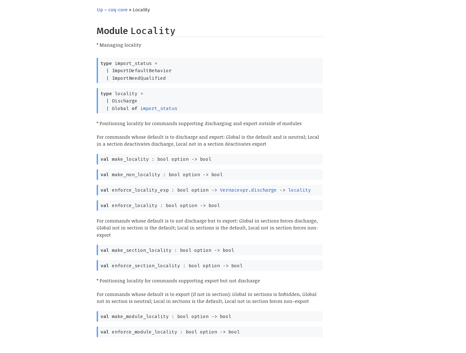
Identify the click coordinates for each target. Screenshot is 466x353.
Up (100, 10)
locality (299, 190)
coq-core (118, 10)
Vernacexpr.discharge (248, 190)
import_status (158, 108)
